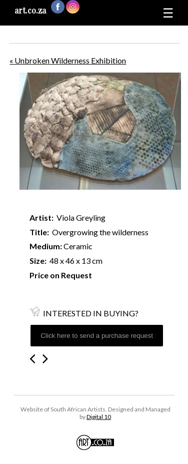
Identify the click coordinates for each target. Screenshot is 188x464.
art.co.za (30, 10)
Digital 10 (98, 416)
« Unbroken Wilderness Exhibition (68, 60)
